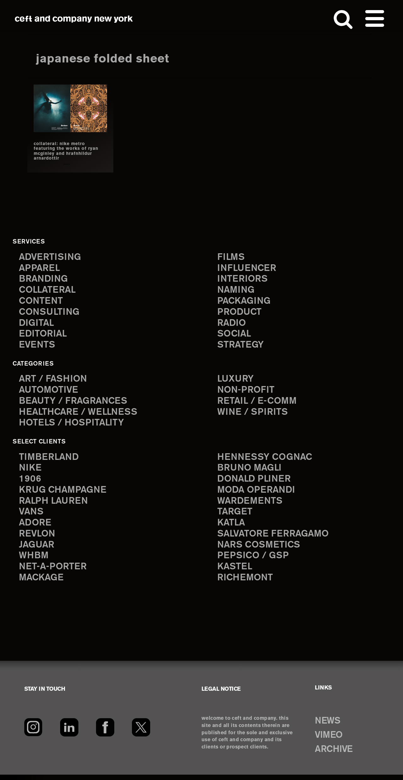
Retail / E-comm (258, 403)
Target (235, 515)
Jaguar (37, 549)
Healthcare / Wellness (80, 414)
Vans (32, 515)
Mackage (42, 583)
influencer (247, 268)
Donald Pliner (255, 482)
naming (236, 290)
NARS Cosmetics (260, 549)
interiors (243, 279)
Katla (231, 527)
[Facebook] (105, 732)
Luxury (236, 380)
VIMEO (330, 740)
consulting (50, 313)
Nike (30, 470)
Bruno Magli (250, 470)
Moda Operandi (257, 493)
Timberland (50, 459)
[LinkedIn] (69, 732)
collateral (48, 290)
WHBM (34, 560)
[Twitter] (141, 732)
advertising (51, 257)
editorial (43, 335)
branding (44, 279)
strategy (241, 347)
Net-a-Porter (53, 572)
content (41, 302)
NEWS (329, 726)
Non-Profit (246, 392)
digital (37, 324)
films (231, 257)
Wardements (251, 504)
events (37, 347)
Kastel (235, 572)
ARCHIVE (336, 754)
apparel (40, 268)
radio (232, 324)
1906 (30, 482)
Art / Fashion (54, 380)
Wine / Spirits (253, 414)
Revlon (38, 538)
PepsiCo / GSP (254, 560)
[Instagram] (33, 732)
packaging (245, 302)
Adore (36, 527)
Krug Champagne (64, 493)
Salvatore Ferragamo (275, 538)
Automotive (49, 392)
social (235, 335)
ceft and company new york (74, 19)
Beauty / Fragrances (75, 403)
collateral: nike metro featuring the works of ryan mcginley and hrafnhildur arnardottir (63, 151)
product (240, 313)
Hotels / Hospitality (73, 425)
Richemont (246, 583)
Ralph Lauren (55, 504)
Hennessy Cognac (266, 459)
